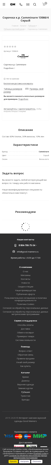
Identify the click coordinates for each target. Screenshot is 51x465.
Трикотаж (25, 395)
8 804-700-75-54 (27, 245)
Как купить (25, 366)
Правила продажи (25, 358)
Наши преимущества (25, 290)
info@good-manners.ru (27, 251)
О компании (25, 267)
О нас (25, 271)
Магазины (25, 275)
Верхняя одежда (25, 384)
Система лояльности (26, 340)
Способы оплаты (26, 325)
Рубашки (25, 392)
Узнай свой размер (25, 362)
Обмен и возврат (25, 332)
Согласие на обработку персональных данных (25, 308)
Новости (25, 282)
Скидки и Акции (25, 286)
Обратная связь (25, 354)
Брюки (25, 376)
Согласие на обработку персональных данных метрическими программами (25, 312)
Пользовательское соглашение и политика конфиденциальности (25, 299)
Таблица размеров (13, 88)
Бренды (26, 399)
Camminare (44, 151)
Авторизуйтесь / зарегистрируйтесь (19, 109)
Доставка (25, 328)
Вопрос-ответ (25, 351)
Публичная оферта (25, 294)
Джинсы (25, 380)
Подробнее (23, 99)
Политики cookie (40, 453)
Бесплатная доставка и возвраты (18, 83)
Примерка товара (25, 336)
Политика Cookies (25, 304)
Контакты (25, 279)
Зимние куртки (25, 388)
